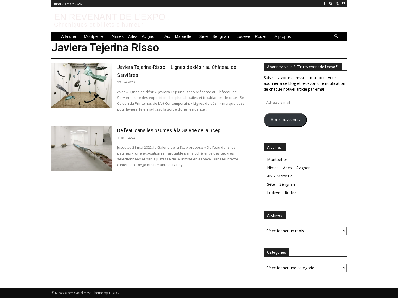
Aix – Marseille (280, 176)
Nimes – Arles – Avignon (289, 167)
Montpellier (277, 159)
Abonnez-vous (285, 120)
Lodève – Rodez (281, 192)
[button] (336, 36)
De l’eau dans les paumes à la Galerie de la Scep (180, 134)
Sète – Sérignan (281, 184)
